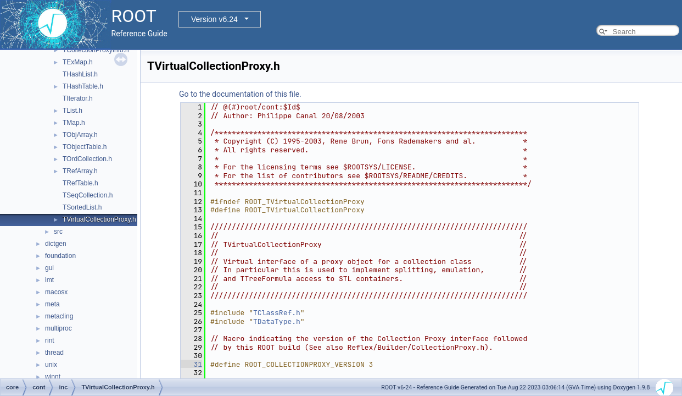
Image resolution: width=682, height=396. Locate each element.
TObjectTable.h (85, 147)
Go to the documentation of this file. (240, 94)
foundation (60, 256)
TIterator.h (78, 98)
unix (51, 365)
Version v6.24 (214, 19)
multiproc (58, 328)
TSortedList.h (82, 207)
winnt (52, 377)
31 (191, 364)
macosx (56, 292)
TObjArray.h (80, 135)
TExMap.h (78, 62)
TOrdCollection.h (87, 159)
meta (52, 304)
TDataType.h (276, 321)
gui (49, 268)
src (58, 231)
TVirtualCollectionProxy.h (99, 219)
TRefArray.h (80, 171)
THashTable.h (83, 86)
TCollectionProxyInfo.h (96, 50)
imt (49, 280)
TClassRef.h (276, 312)
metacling (59, 316)
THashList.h (80, 74)
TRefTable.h (80, 183)
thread (54, 352)
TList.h (72, 110)
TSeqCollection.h (88, 195)
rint (49, 340)
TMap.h (74, 123)
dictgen (55, 244)
